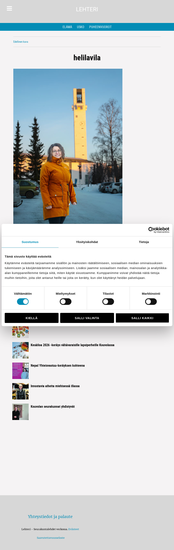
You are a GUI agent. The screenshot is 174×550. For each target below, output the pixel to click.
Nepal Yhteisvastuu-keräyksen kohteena (58, 365)
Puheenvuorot (100, 27)
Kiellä (31, 318)
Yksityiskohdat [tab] (87, 242)
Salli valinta (87, 318)
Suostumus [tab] (30, 242)
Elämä (67, 27)
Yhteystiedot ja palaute (50, 516)
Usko (80, 27)
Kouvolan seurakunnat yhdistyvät (53, 406)
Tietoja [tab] (144, 242)
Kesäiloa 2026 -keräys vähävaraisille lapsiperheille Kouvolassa (72, 345)
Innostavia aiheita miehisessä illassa (55, 386)
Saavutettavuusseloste (50, 537)
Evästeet (73, 529)
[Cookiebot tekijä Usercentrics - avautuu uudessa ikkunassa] (151, 230)
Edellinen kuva (20, 41)
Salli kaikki (142, 318)
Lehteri (87, 9)
